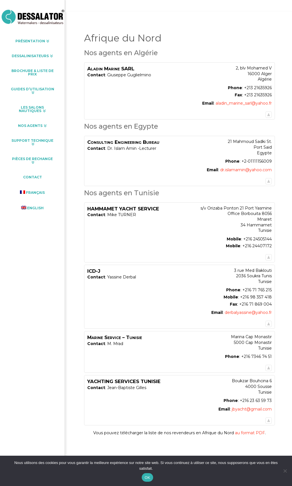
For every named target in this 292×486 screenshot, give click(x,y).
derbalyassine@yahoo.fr (248, 312)
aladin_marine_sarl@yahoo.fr (244, 103)
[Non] (285, 471)
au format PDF (250, 432)
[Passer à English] (32, 208)
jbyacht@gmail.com (252, 409)
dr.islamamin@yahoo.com (246, 169)
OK (147, 477)
